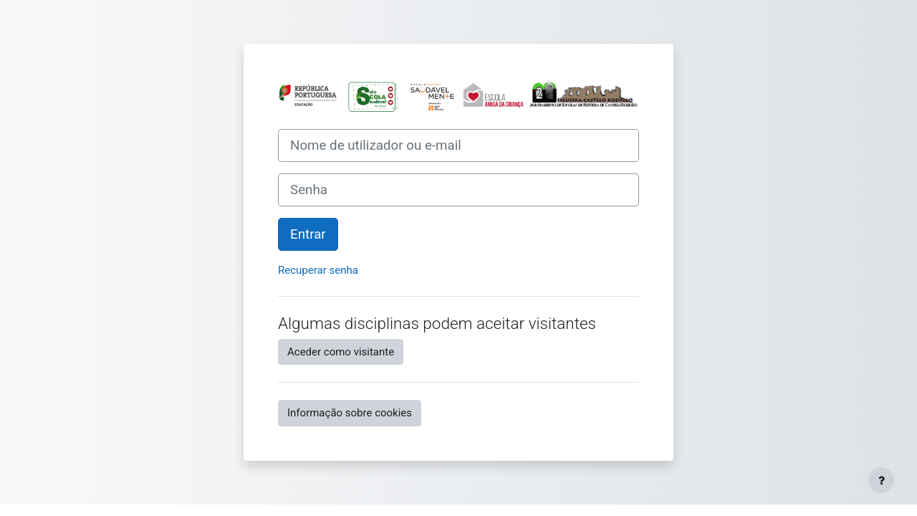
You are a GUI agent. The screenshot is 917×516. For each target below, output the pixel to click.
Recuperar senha (318, 270)
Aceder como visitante (340, 351)
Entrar (308, 234)
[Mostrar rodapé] (881, 480)
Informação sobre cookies (349, 412)
